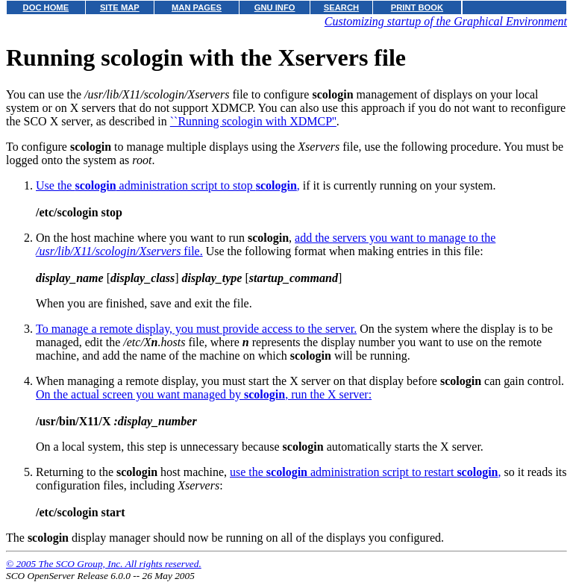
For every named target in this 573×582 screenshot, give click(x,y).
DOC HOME (46, 7)
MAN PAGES (197, 7)
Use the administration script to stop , (168, 185)
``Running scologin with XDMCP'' (253, 121)
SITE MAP (120, 7)
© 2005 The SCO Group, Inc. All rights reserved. (103, 563)
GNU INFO (274, 7)
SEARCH (341, 7)
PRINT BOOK (417, 7)
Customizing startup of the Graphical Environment (446, 21)
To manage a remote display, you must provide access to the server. (196, 328)
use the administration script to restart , (365, 472)
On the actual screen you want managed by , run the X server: (204, 394)
